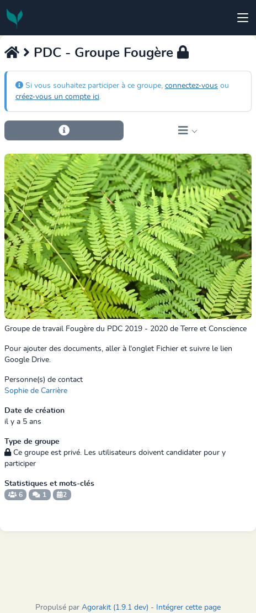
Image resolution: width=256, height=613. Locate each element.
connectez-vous (191, 86)
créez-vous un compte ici (57, 97)
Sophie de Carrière (35, 391)
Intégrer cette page (188, 607)
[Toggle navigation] (243, 18)
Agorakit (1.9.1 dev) (115, 607)
